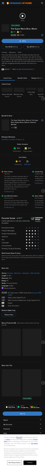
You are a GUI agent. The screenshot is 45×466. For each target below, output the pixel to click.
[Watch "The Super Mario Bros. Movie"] (22, 41)
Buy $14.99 (33, 47)
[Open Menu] (3, 3)
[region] (22, 450)
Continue (30, 462)
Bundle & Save (22, 78)
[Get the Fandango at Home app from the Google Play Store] (23, 407)
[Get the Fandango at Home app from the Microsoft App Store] (35, 407)
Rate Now (27, 164)
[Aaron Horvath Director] (7, 99)
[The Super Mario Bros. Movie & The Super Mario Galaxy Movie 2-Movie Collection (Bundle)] (27, 122)
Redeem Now (9, 315)
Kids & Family (35, 273)
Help (5, 433)
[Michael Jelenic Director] (19, 99)
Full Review (9, 191)
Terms (8, 439)
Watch (5, 420)
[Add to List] (42, 35)
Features (6, 429)
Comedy (10, 273)
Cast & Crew (7, 78)
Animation (26, 273)
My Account (7, 424)
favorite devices (28, 69)
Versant (19, 437)
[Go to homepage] (19, 3)
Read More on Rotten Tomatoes (13, 139)
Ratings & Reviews (37, 78)
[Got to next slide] (43, 99)
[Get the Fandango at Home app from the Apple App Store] (10, 407)
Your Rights (34, 443)
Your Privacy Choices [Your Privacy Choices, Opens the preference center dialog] (14, 462)
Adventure (17, 273)
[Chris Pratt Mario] (31, 99)
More (3, 65)
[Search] (42, 3)
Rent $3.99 (11, 47)
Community (18, 164)
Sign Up (22, 414)
